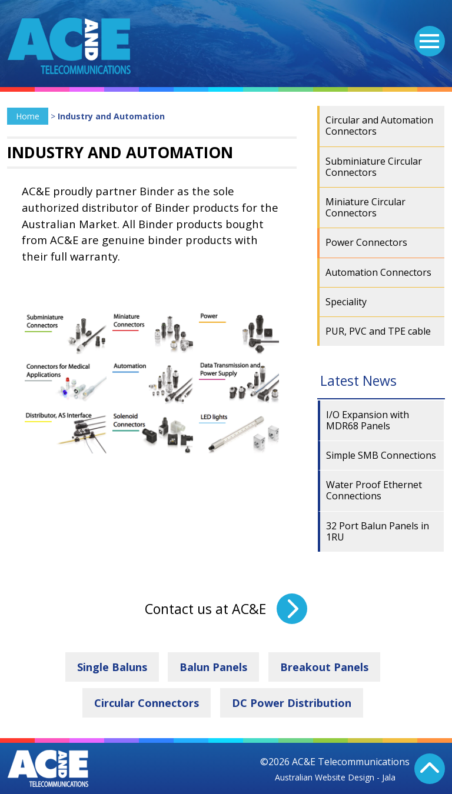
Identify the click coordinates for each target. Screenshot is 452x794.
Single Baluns (112, 667)
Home (27, 116)
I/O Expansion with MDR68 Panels (367, 420)
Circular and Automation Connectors (379, 126)
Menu (426, 34)
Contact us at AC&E (205, 608)
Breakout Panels (324, 667)
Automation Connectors (378, 272)
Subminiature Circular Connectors (373, 167)
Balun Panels (213, 667)
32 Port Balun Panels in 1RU (377, 531)
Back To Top (429, 768)
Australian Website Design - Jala (335, 777)
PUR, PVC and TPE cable (378, 331)
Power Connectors (366, 242)
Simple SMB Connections (381, 455)
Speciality (346, 301)
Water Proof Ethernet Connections (374, 490)
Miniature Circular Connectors (365, 207)
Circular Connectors (146, 703)
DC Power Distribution (291, 703)
